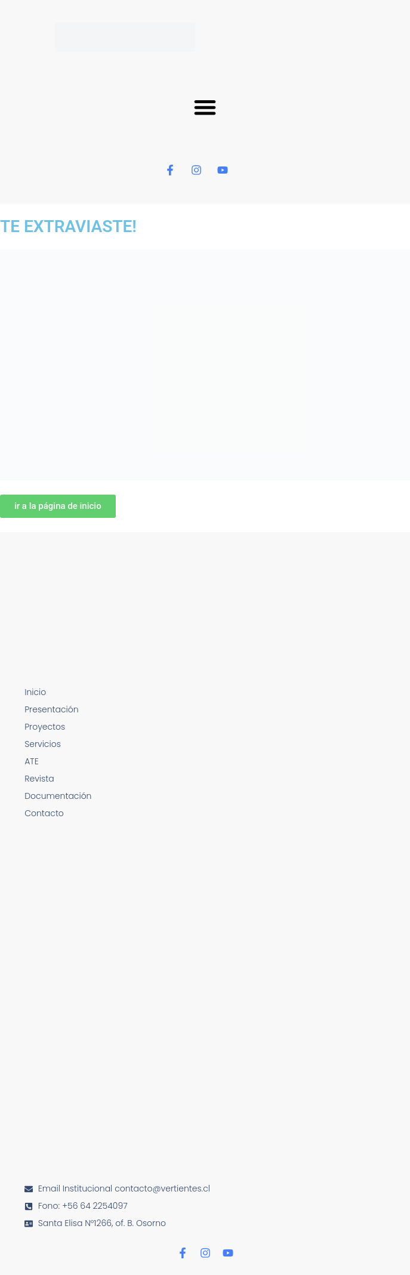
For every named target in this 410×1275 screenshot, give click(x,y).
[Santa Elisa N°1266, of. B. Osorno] (205, 1037)
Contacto (44, 813)
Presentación (51, 709)
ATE (31, 761)
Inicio (35, 692)
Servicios (42, 744)
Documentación (57, 796)
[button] (205, 107)
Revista (39, 779)
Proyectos (44, 727)
